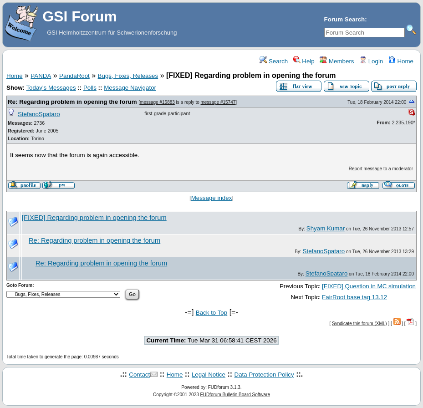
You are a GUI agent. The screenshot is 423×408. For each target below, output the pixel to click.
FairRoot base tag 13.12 (354, 297)
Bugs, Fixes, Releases (128, 75)
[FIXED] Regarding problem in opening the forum (94, 217)
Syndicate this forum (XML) (359, 323)
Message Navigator (130, 87)
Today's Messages (51, 87)
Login (371, 61)
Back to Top (211, 312)
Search (274, 61)
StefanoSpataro (39, 114)
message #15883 (157, 102)
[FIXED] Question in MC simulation (369, 286)
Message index (211, 197)
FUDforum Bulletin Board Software (235, 394)
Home (400, 61)
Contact (139, 374)
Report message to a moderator (381, 168)
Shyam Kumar (325, 228)
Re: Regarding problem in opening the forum (72, 101)
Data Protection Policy (264, 374)
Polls (90, 87)
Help (304, 61)
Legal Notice (208, 374)
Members (337, 61)
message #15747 (218, 102)
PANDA (41, 75)
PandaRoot (74, 75)
